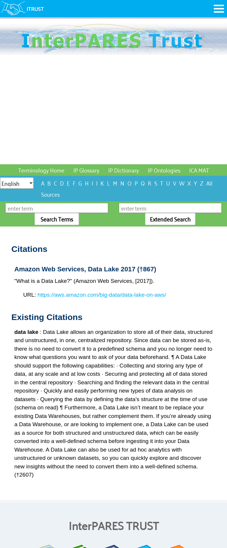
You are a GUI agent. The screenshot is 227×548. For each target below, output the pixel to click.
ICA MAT (199, 170)
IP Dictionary (123, 170)
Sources (50, 194)
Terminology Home (41, 170)
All (209, 183)
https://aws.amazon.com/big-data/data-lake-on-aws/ (102, 295)
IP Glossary (86, 170)
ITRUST (35, 8)
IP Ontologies (164, 170)
